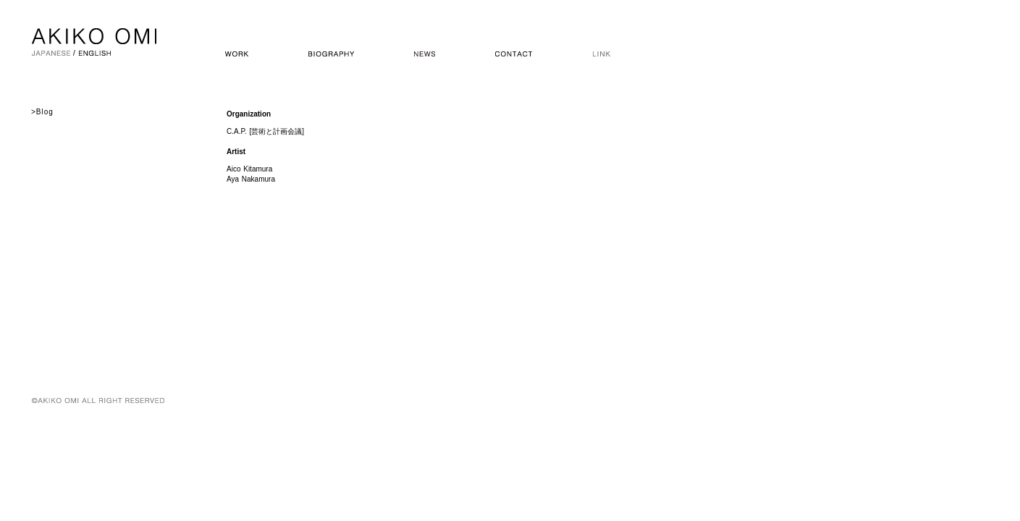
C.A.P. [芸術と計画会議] (265, 131)
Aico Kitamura (249, 169)
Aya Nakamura (251, 179)
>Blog (42, 112)
